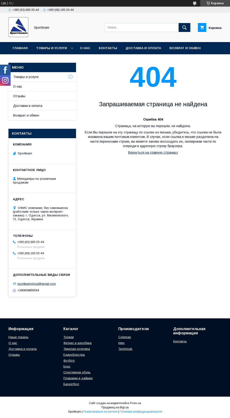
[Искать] (184, 27)
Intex (121, 343)
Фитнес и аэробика (77, 343)
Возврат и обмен (185, 48)
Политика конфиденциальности (141, 411)
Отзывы (19, 96)
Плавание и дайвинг (78, 378)
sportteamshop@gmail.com (36, 283)
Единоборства (74, 354)
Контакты (108, 48)
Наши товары (18, 337)
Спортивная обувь (77, 372)
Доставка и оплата (143, 48)
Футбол (69, 360)
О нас (85, 48)
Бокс (66, 366)
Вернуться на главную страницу (153, 152)
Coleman (124, 337)
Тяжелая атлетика (76, 349)
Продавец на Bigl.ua (115, 407)
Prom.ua (135, 403)
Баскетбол (71, 384)
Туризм (68, 337)
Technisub (125, 349)
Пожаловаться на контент (100, 411)
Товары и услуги (51, 48)
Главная (20, 48)
